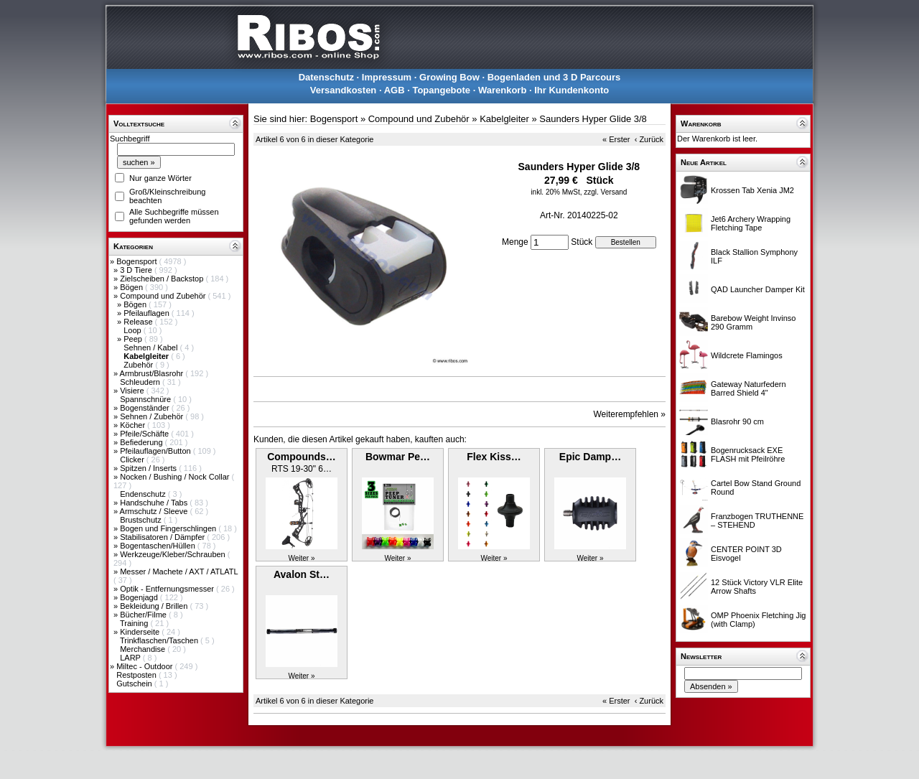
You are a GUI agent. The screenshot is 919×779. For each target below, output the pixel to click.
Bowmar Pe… (397, 456)
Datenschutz (326, 77)
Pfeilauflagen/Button (156, 451)
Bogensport (137, 261)
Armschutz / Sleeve (155, 511)
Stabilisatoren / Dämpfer (163, 537)
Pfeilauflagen (147, 313)
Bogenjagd (140, 597)
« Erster (616, 139)
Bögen (132, 287)
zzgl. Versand (605, 192)
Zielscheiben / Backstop (162, 278)
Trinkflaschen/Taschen (160, 640)
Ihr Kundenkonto (571, 90)
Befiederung (142, 442)
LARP (131, 657)
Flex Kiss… (494, 456)
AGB (394, 90)
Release (138, 321)
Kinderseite (141, 632)
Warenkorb (502, 90)
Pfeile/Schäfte (145, 433)
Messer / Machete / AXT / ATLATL (179, 571)
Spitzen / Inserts (149, 468)
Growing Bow (449, 77)
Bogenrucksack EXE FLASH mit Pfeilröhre (748, 454)
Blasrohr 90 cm (737, 421)
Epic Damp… (590, 456)
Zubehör (139, 364)
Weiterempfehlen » (630, 414)
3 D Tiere (137, 270)
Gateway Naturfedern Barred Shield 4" (748, 388)
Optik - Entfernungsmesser (168, 588)
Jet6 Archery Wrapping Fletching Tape (750, 223)
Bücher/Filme (144, 614)
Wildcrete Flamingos (747, 355)
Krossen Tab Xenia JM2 (752, 190)
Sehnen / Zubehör (152, 416)
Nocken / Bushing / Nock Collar (175, 476)
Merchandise (143, 649)
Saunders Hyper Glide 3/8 (593, 118)
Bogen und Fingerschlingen (169, 528)
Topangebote (441, 90)
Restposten (137, 675)
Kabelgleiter (504, 118)
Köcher (133, 425)
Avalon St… (302, 574)
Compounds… (301, 456)
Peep (133, 339)
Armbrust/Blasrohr (153, 373)
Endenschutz (144, 494)
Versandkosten (343, 90)
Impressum (386, 77)
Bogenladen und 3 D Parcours (554, 77)
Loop (133, 330)
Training (135, 623)
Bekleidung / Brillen (155, 606)
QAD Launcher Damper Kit (758, 289)
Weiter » (301, 558)
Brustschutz (142, 520)
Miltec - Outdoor (145, 666)
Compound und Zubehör (163, 295)
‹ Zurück (649, 139)
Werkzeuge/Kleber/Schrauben (174, 554)
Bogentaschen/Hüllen (158, 545)
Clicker (133, 459)
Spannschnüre (146, 399)
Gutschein (135, 683)
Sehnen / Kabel (151, 347)
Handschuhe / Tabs (155, 502)
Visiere (133, 390)
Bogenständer (146, 408)
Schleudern (141, 382)
